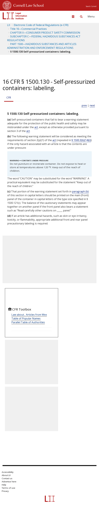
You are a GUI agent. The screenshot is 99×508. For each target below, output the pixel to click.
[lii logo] (15, 16)
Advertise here (9, 481)
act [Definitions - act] (36, 127)
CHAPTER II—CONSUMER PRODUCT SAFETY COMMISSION (45, 32)
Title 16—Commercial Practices (28, 29)
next (92, 105)
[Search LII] (81, 16)
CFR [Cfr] (8, 97)
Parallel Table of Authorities (28, 322)
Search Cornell (91, 6)
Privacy (5, 491)
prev (84, 105)
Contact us (7, 478)
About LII (6, 475)
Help (4, 484)
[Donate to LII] (73, 16)
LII (8, 25)
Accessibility (7, 472)
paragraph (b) (80, 191)
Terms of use (8, 487)
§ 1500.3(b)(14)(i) (81, 140)
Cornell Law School (27, 5)
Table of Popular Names (26, 318)
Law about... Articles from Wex (29, 314)
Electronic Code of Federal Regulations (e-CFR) (41, 25)
